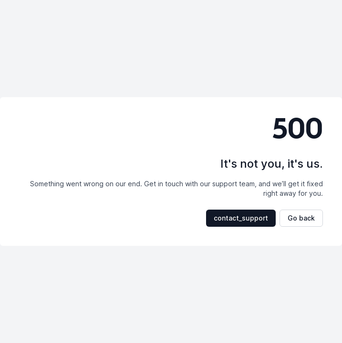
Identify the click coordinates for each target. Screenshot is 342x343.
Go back (301, 218)
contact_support (241, 218)
